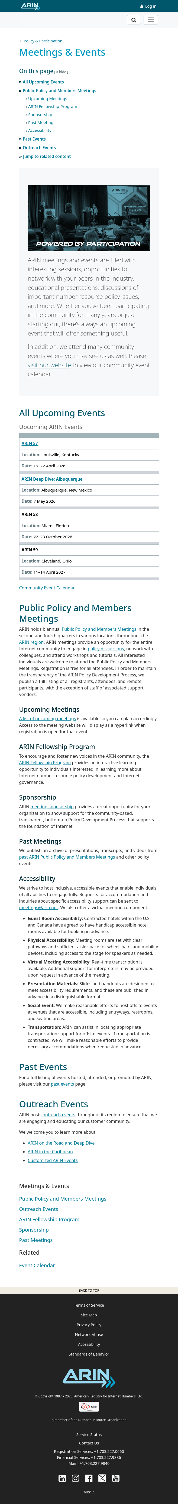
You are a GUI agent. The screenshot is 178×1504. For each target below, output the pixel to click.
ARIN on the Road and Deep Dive (61, 1143)
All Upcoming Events (43, 82)
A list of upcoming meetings (47, 719)
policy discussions (106, 649)
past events (62, 1084)
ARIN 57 (30, 443)
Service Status (89, 1434)
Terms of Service (89, 1305)
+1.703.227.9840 (94, 1463)
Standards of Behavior (89, 1354)
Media (89, 1491)
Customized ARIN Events (53, 1160)
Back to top (89, 1290)
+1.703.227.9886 (106, 1457)
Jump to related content (47, 156)
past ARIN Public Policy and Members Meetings (67, 857)
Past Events (34, 139)
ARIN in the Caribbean (50, 1152)
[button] (89, 71)
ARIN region (31, 642)
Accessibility (39, 130)
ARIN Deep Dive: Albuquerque (52, 479)
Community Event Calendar (47, 588)
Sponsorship (40, 114)
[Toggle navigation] (151, 20)
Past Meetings (42, 122)
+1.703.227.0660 (109, 1451)
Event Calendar (37, 1265)
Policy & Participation (43, 40)
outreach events (59, 1115)
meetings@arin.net (38, 908)
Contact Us (89, 1443)
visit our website (49, 365)
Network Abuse (89, 1334)
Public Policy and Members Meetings (59, 90)
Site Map (89, 1314)
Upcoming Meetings (47, 98)
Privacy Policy (89, 1324)
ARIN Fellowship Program (52, 106)
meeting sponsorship (51, 807)
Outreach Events (39, 147)
